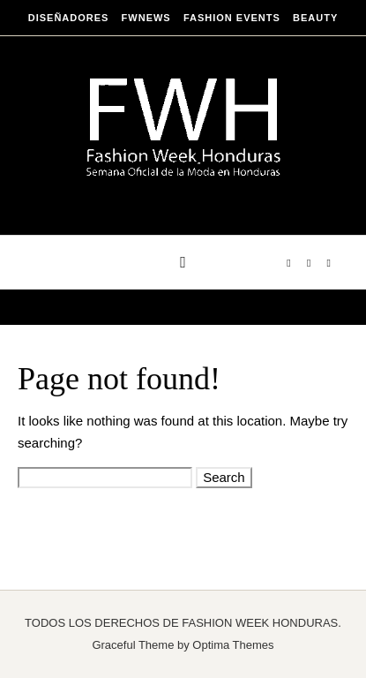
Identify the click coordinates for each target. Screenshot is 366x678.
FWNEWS (146, 17)
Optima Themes (232, 645)
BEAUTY (315, 17)
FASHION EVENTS (231, 17)
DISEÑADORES (68, 17)
